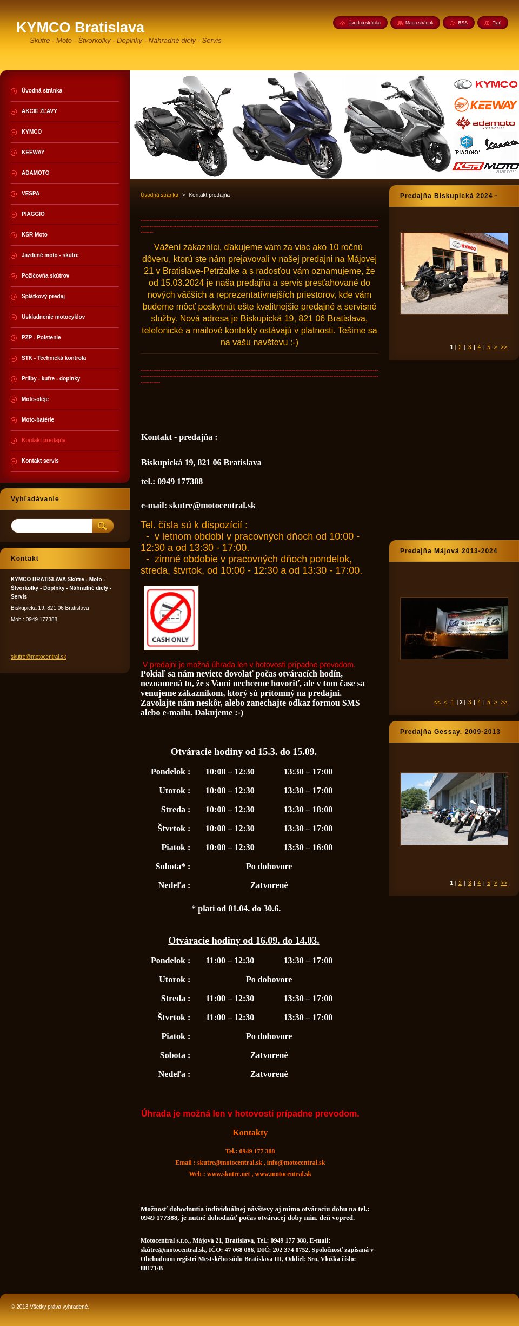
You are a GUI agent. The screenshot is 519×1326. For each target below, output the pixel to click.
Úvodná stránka (159, 195)
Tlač (497, 22)
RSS (462, 22)
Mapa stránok (419, 22)
